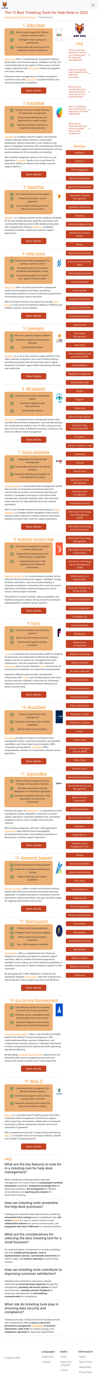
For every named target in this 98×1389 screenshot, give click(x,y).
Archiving (79, 215)
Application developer (79, 178)
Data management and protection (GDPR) (80, 355)
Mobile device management (79, 644)
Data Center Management (79, 335)
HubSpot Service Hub (36, 539)
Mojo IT (36, 1081)
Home (64, 1356)
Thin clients (79, 880)
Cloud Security (80, 290)
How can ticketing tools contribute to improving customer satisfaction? (78, 110)
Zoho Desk (36, 25)
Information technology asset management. (79, 528)
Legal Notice (85, 1367)
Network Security (79, 662)
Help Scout (35, 253)
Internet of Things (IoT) (80, 599)
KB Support (35, 388)
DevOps (79, 391)
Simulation (80, 826)
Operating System (79, 679)
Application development (79, 186)
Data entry (80, 345)
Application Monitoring (80, 207)
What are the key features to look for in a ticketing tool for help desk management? (78, 55)
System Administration (79, 872)
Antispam (79, 152)
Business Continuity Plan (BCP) (79, 263)
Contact (64, 1370)
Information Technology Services (20, 17)
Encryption (80, 437)
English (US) (48, 1356)
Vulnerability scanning (79, 940)
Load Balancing (79, 616)
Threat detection (80, 889)
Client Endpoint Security (79, 273)
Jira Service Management (36, 1000)
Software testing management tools (80, 845)
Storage (79, 855)
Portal (80, 731)
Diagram (80, 399)
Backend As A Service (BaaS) (80, 234)
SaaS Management (80, 809)
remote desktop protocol (79, 777)
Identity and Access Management (79, 481)
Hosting (79, 462)
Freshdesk (35, 103)
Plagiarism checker (80, 714)
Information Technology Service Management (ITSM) (79, 564)
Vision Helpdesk (35, 452)
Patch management (79, 705)
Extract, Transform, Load (79, 445)
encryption (10, 666)
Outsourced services (79, 688)
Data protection (79, 365)
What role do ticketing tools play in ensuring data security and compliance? (78, 128)
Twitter (82, 1356)
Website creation (80, 958)
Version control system (80, 915)
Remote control (79, 768)
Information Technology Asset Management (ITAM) (79, 514)
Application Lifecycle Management (79, 197)
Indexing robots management (79, 493)
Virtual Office (79, 923)
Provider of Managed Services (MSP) (80, 750)
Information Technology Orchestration (79, 551)
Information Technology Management (79, 540)
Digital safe (79, 408)
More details (33, 90)
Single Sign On (80, 834)
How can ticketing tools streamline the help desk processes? (78, 73)
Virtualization (79, 932)
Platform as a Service (80, 722)
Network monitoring (79, 654)
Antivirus (79, 161)
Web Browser (79, 949)
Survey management (80, 863)
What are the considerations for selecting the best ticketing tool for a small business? (77, 91)
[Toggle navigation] (92, 5)
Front (35, 623)
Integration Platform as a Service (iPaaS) (80, 589)
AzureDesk (37, 707)
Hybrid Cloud (79, 471)
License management (79, 608)
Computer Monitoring (79, 307)
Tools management (79, 906)
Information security (79, 503)
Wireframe (80, 975)
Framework (79, 454)
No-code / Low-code (79, 671)
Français (46, 1361)
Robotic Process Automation (79, 799)
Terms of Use (85, 1361)
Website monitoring (79, 966)
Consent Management (79, 316)
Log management (79, 625)
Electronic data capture (80, 416)
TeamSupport (36, 921)
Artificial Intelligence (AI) (79, 224)
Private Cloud (79, 739)
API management (79, 169)
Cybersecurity (79, 324)
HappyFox (35, 186)
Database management (79, 373)
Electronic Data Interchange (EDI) (79, 427)
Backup (79, 244)
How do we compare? (66, 1363)
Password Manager (79, 697)
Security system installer (79, 817)
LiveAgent (35, 328)
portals (16, 1220)
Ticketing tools (80, 898)
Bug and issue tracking (80, 253)
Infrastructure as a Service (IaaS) (80, 578)
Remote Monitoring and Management (79, 787)
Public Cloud (79, 760)
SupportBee (37, 773)
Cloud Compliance (79, 281)
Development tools (80, 382)
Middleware (79, 633)
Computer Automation (79, 299)
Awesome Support (36, 857)
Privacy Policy (85, 1372)
